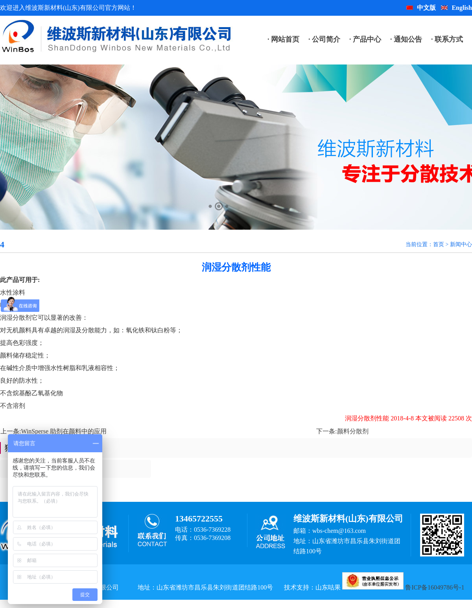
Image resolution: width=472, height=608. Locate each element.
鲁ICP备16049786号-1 (434, 587)
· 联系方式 (447, 39)
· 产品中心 (365, 39)
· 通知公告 (406, 39)
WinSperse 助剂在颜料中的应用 (64, 431)
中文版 (421, 7)
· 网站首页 (283, 39)
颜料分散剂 (353, 431)
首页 (438, 244)
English (456, 7)
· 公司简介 (324, 39)
